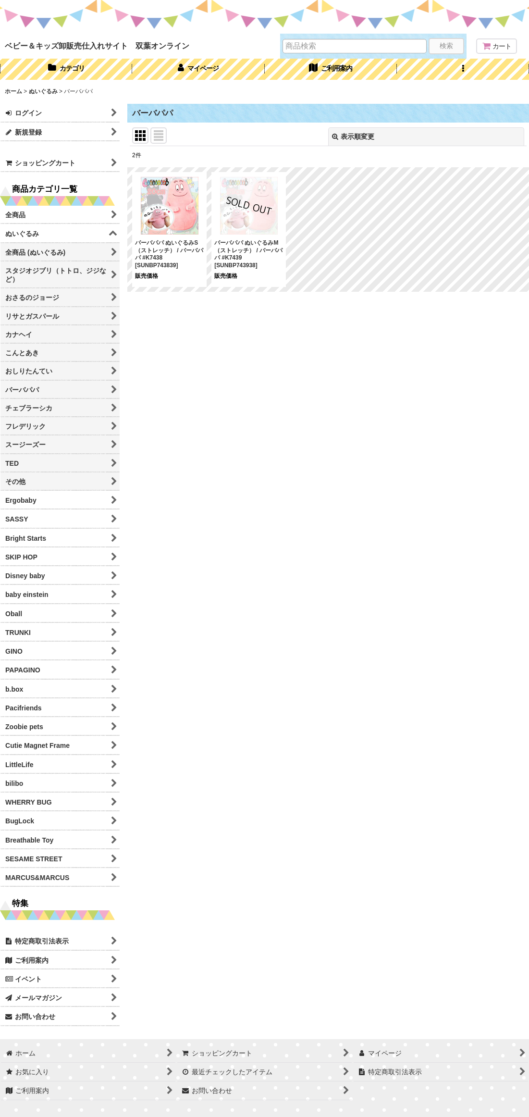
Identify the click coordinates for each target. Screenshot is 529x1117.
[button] (463, 69)
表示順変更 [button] (353, 136)
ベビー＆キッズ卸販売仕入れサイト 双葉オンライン (97, 45)
